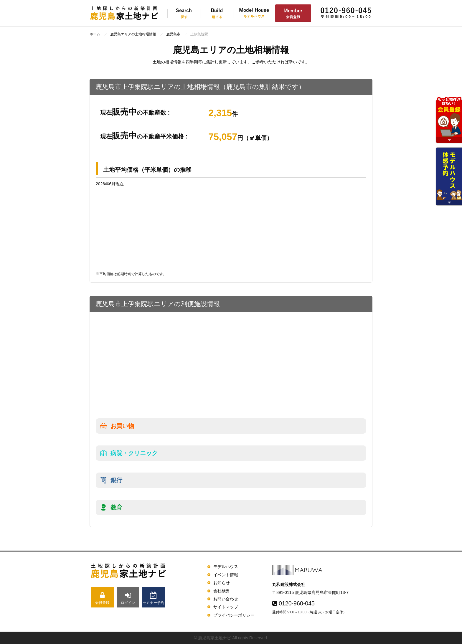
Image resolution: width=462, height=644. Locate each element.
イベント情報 (225, 574)
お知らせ (221, 582)
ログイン (128, 598)
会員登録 (102, 598)
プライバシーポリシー (234, 615)
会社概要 (221, 590)
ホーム (95, 34)
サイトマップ (225, 607)
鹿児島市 (173, 34)
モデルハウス (225, 566)
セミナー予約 (153, 598)
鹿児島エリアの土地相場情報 (133, 34)
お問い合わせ (225, 599)
